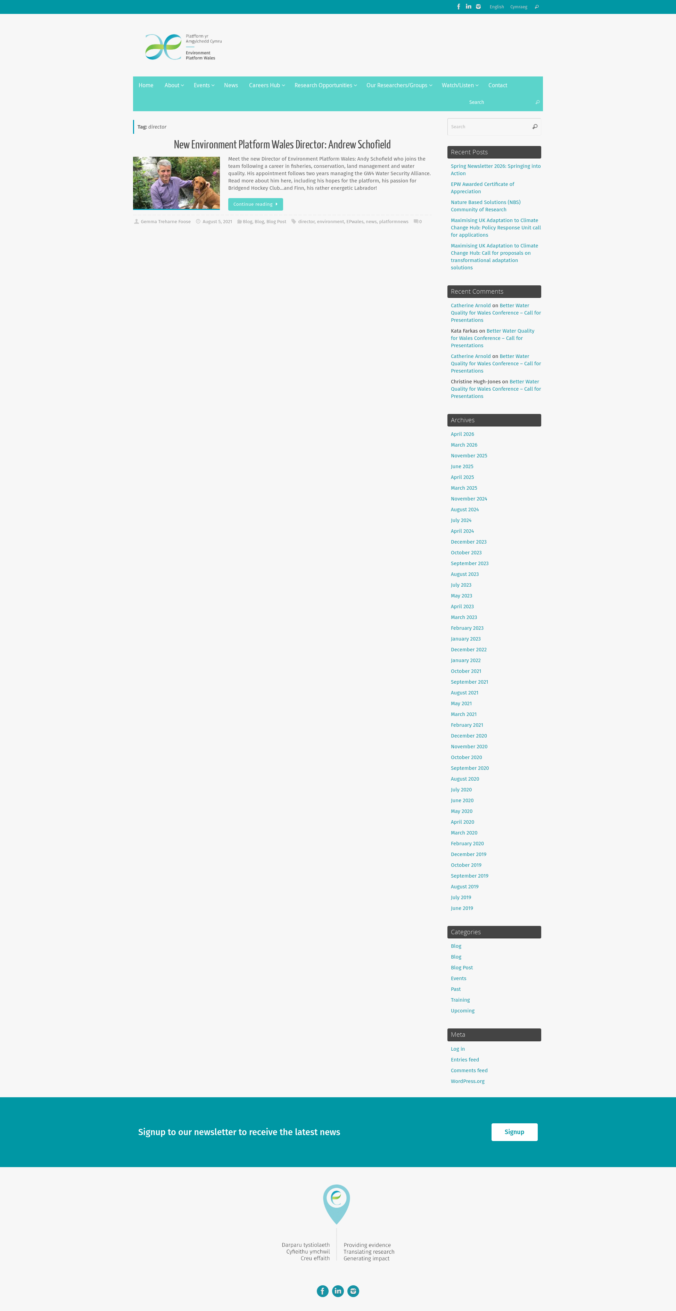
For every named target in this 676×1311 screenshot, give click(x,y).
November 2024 (469, 499)
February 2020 (467, 843)
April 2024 (462, 531)
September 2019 (469, 876)
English (497, 6)
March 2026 (464, 445)
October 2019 (466, 865)
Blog (247, 222)
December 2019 (468, 854)
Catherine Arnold (471, 305)
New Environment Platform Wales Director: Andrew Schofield (282, 145)
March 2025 (464, 488)
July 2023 (461, 585)
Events (458, 978)
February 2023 (467, 628)
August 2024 (465, 509)
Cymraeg (518, 6)
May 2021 (461, 703)
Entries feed (465, 1060)
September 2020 (470, 768)
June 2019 (462, 908)
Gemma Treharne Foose (166, 222)
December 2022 (469, 649)
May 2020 (461, 811)
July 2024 (461, 520)
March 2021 (464, 714)
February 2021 (467, 725)
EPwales (354, 222)
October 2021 (466, 671)
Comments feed (469, 1070)
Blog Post (276, 222)
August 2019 (465, 886)
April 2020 (462, 822)
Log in (458, 1049)
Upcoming (463, 1011)
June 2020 (462, 800)
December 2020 (469, 736)
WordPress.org (468, 1081)
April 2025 (462, 477)
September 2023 (470, 563)
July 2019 (461, 897)
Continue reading (256, 204)
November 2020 (469, 746)
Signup (514, 1132)
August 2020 (465, 779)
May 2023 (461, 596)
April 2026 (462, 434)
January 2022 (466, 660)
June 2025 (462, 466)
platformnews (393, 222)
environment (330, 222)
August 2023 (465, 574)
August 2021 (464, 693)
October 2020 (466, 757)
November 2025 (469, 456)
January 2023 (466, 639)
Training (460, 1000)
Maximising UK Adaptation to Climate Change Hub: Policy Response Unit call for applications (496, 227)
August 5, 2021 (217, 222)
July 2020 (461, 790)
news (371, 222)
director (306, 222)
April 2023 (462, 606)
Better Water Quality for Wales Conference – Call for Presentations (496, 312)
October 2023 (466, 552)
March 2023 (464, 617)
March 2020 (464, 833)
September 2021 (469, 682)
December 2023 (469, 542)
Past (456, 989)
